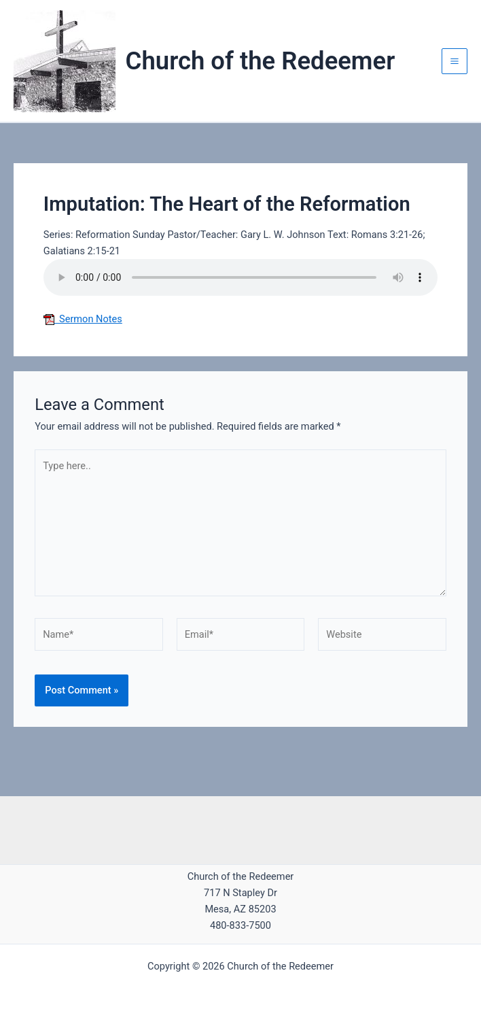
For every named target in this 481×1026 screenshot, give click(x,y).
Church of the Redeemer (260, 60)
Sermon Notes (82, 319)
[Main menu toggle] (454, 61)
